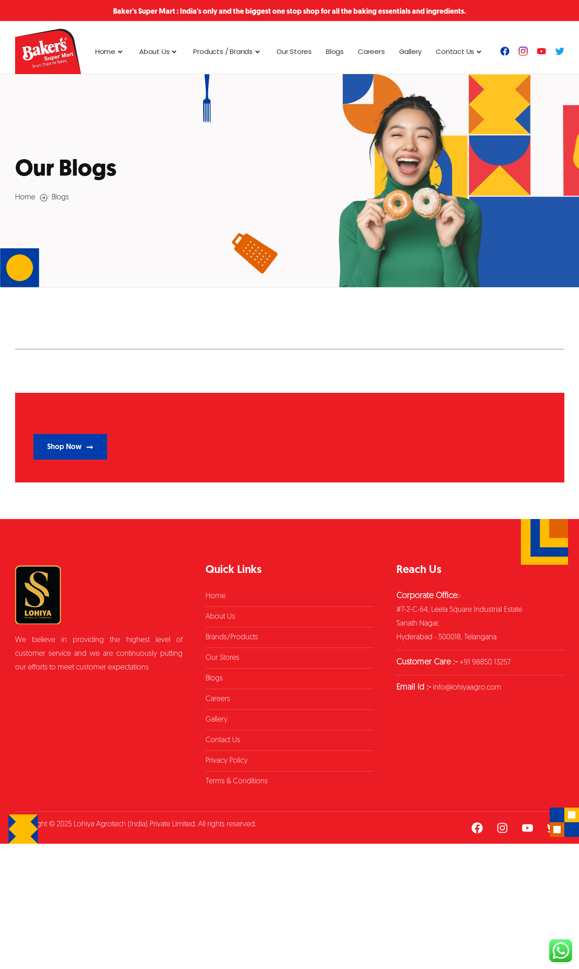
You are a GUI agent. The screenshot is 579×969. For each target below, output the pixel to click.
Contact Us (460, 51)
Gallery (410, 51)
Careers (371, 51)
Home (110, 51)
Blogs (335, 51)
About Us (159, 51)
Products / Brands (227, 51)
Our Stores (294, 51)
